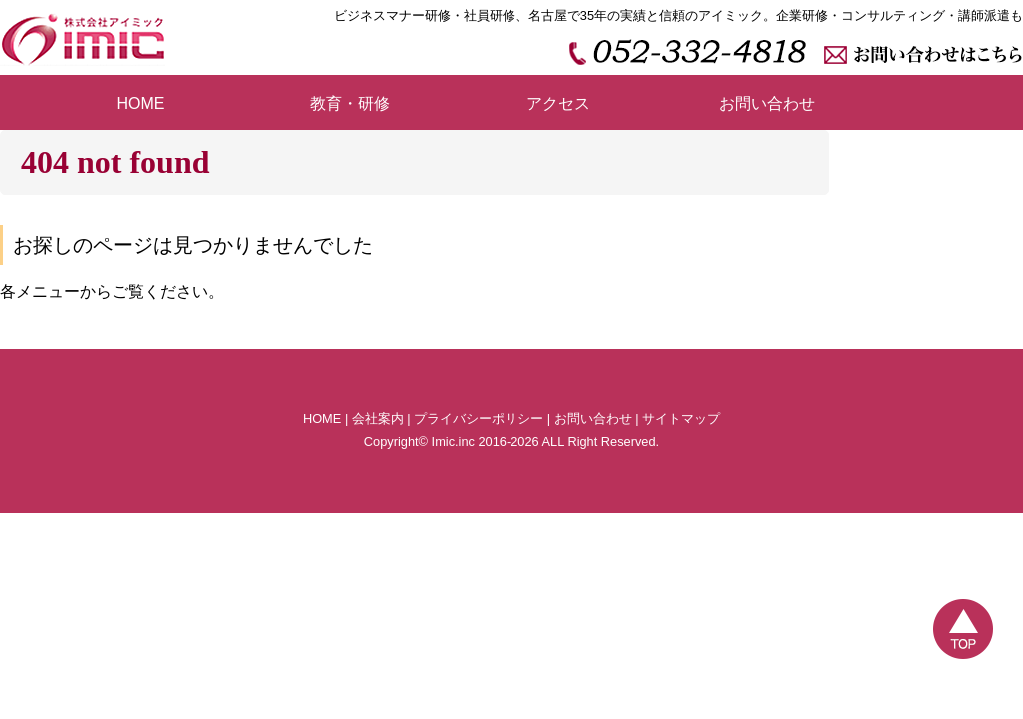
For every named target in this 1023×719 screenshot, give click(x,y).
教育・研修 (350, 103)
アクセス (558, 103)
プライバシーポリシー (478, 418)
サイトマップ (681, 418)
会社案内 (378, 418)
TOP (963, 629)
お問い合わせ (767, 103)
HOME (141, 103)
